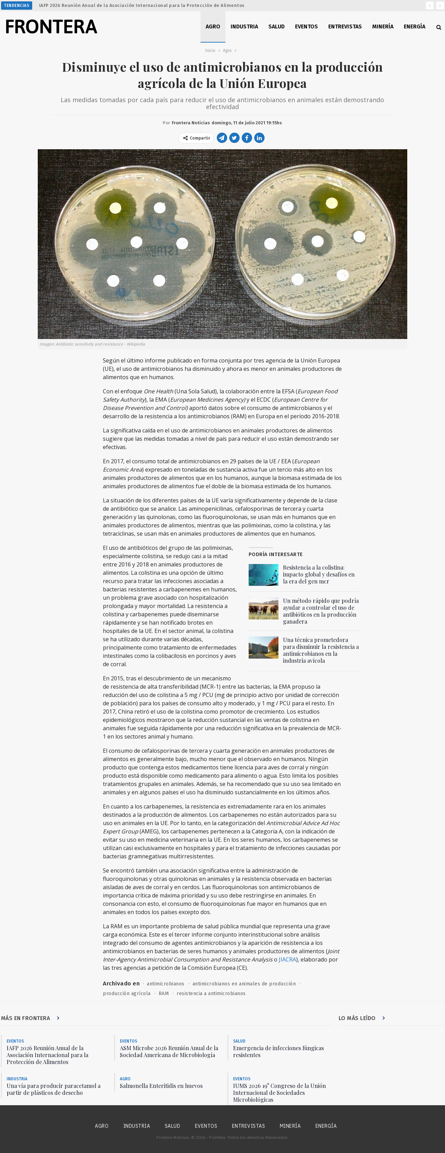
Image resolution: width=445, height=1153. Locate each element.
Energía (414, 26)
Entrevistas (345, 26)
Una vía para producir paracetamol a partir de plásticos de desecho (53, 1089)
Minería (382, 26)
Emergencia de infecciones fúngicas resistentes (278, 1051)
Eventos (306, 26)
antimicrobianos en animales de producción (244, 984)
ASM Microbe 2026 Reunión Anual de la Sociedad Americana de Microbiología (169, 1051)
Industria (244, 26)
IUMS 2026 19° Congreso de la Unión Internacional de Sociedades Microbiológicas (279, 1092)
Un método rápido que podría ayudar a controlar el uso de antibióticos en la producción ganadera (321, 611)
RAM (164, 993)
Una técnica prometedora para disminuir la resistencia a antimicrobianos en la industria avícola (321, 650)
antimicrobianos (166, 984)
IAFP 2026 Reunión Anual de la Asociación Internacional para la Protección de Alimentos (141, 5)
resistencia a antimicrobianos (211, 993)
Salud (276, 26)
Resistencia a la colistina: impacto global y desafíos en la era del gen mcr (319, 574)
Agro (213, 26)
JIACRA (287, 959)
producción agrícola (127, 993)
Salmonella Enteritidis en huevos (161, 1085)
